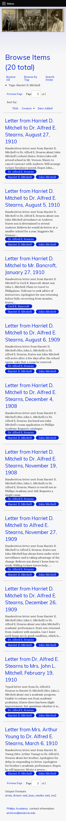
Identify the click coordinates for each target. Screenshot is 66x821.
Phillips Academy (17, 808)
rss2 (53, 795)
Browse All (10, 78)
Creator (27, 108)
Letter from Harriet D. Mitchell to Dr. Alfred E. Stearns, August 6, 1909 (32, 333)
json (31, 795)
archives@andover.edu (21, 813)
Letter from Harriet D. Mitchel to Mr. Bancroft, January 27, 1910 (31, 265)
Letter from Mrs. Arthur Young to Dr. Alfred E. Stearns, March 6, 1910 (31, 736)
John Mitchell (47, 177)
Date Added (45, 108)
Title (15, 108)
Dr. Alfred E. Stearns (21, 172)
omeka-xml (42, 795)
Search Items (50, 78)
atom (8, 795)
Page (33, 94)
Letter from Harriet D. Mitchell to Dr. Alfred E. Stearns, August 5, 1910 (32, 198)
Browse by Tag (30, 78)
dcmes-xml (20, 795)
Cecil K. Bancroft (18, 306)
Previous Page (14, 94)
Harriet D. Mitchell (20, 177)
